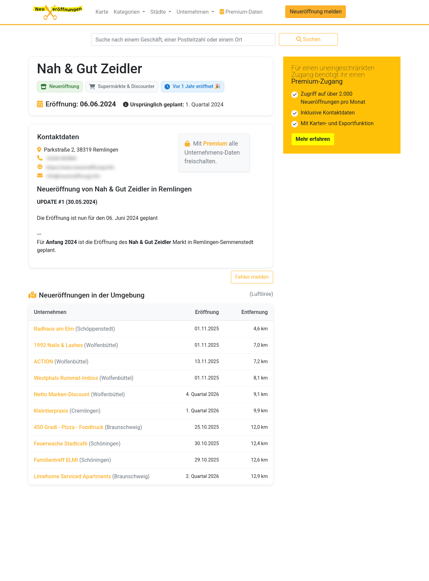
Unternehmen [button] (193, 12)
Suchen (308, 39)
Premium (215, 143)
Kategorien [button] (127, 12)
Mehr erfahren (313, 139)
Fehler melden (252, 277)
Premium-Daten (242, 11)
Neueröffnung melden (316, 11)
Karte (102, 12)
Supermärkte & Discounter (122, 86)
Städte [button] (158, 12)
